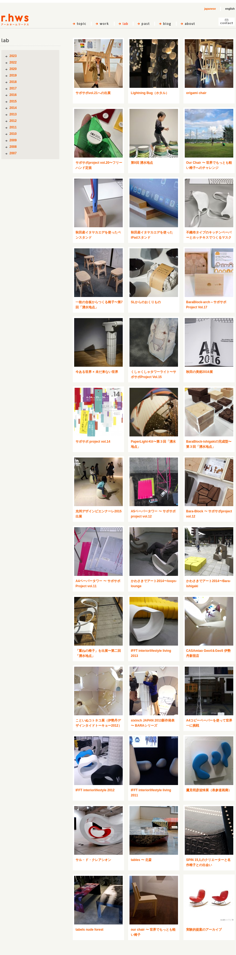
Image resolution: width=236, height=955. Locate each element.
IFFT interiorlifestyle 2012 (95, 790)
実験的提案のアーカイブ (204, 929)
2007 (13, 153)
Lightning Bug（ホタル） (150, 93)
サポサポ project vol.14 (93, 441)
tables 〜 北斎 (141, 860)
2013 (13, 114)
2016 (13, 95)
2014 (13, 108)
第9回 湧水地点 (142, 163)
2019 (13, 75)
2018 (13, 82)
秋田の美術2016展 (199, 372)
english (230, 8)
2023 (13, 56)
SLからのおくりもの (146, 302)
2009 (13, 140)
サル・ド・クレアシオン (93, 860)
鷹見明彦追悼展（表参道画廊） (208, 790)
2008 (13, 147)
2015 (13, 101)
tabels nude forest (89, 929)
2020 (13, 69)
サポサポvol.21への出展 (93, 93)
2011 (13, 127)
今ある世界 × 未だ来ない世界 (97, 372)
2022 (13, 62)
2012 (13, 121)
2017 (13, 88)
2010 (13, 134)
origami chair (196, 93)
